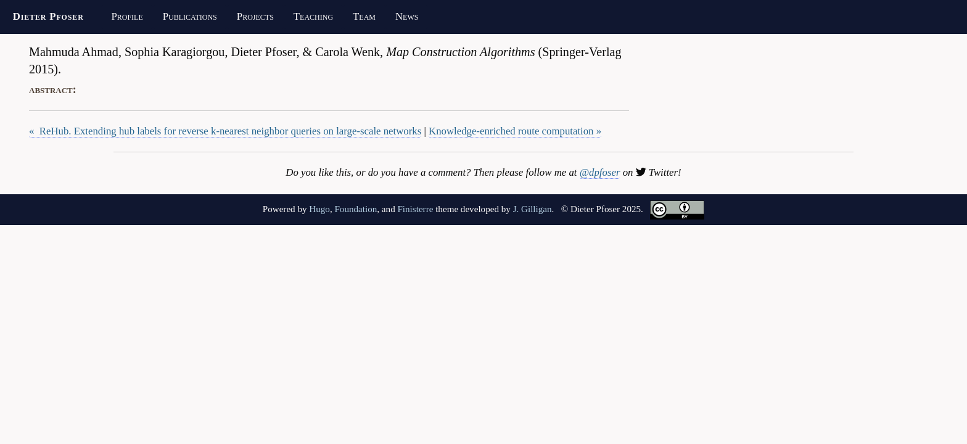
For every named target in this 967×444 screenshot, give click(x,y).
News (406, 16)
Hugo (319, 209)
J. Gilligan (532, 209)
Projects (255, 16)
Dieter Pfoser (48, 16)
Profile (126, 16)
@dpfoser (600, 172)
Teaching (313, 16)
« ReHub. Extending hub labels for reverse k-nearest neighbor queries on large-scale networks (225, 131)
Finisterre (415, 209)
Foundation (355, 209)
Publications (190, 16)
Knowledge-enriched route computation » (515, 131)
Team (364, 16)
